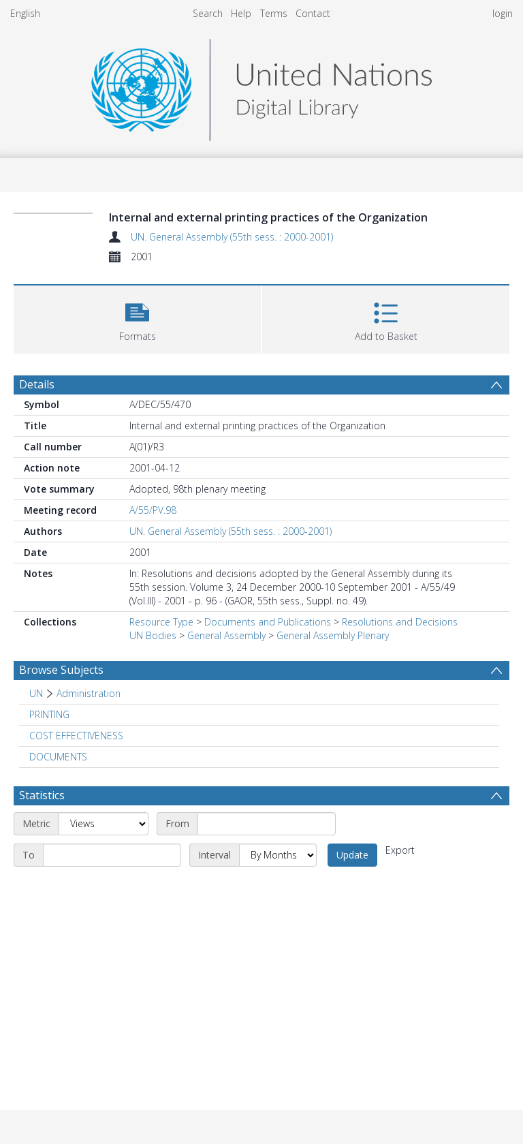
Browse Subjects (61, 669)
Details (36, 384)
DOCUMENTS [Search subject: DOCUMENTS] (58, 756)
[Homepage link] (261, 86)
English (25, 13)
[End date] (112, 855)
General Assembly (226, 635)
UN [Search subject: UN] (36, 693)
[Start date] (266, 823)
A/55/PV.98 (152, 510)
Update (352, 854)
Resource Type (161, 621)
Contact (313, 13)
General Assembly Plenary (332, 635)
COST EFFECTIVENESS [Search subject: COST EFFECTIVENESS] (76, 735)
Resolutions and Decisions (400, 621)
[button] (137, 317)
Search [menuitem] (208, 13)
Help (241, 13)
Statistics (42, 795)
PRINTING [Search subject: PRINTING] (49, 714)
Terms (273, 13)
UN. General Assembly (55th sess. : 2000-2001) (232, 236)
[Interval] (278, 855)
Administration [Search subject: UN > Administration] (89, 693)
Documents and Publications (267, 621)
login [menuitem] (502, 13)
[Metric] (103, 823)
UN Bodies (152, 635)
